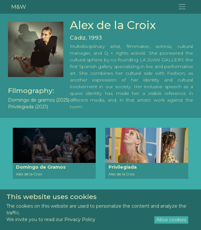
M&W (18, 6)
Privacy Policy (79, 219)
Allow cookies (171, 220)
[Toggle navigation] (182, 7)
